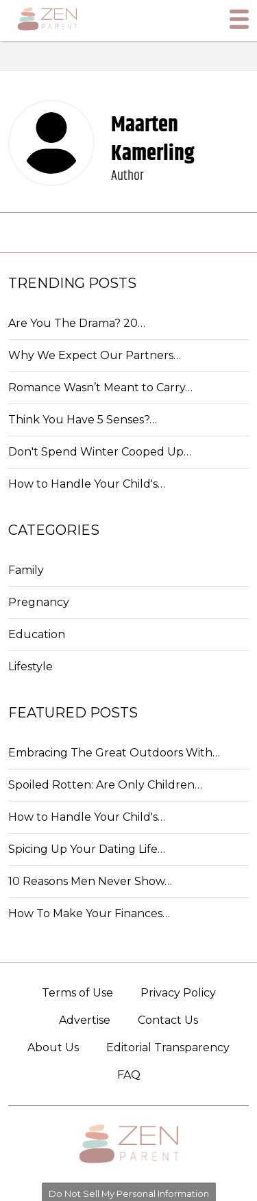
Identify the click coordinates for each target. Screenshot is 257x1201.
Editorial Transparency (168, 1047)
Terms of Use (77, 992)
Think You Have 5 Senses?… (82, 419)
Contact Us (168, 1020)
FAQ (128, 1074)
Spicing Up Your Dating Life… (86, 849)
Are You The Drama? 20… (76, 323)
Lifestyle (30, 666)
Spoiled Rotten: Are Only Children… (105, 784)
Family (26, 570)
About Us (53, 1047)
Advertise (84, 1020)
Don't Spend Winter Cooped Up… (99, 451)
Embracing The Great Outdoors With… (114, 752)
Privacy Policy (178, 992)
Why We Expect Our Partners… (94, 355)
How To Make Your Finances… (89, 913)
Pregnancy (38, 602)
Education (36, 634)
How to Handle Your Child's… (86, 483)
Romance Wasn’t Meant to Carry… (100, 387)
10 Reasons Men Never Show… (90, 881)
